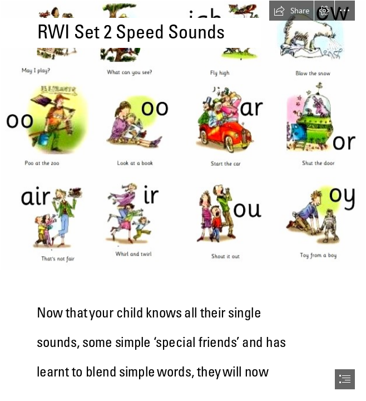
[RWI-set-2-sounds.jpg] (183, 135)
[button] (291, 11)
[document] (183, 200)
